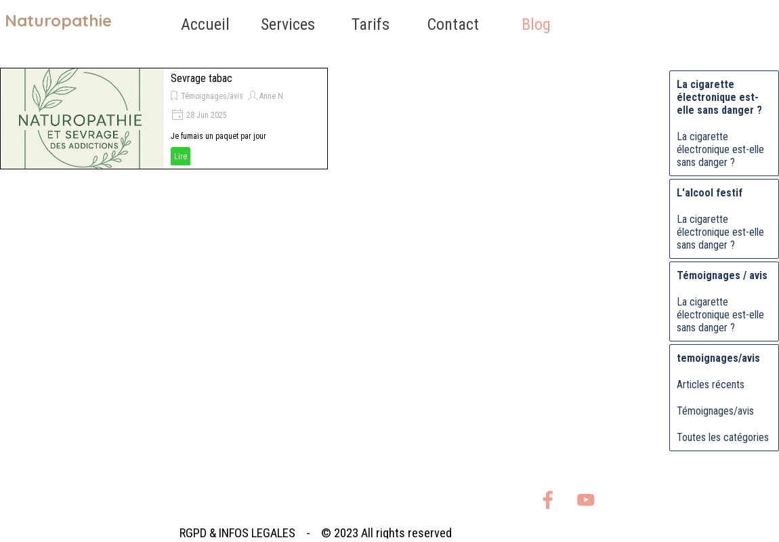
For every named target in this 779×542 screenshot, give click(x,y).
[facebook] (547, 499)
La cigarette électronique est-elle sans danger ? (720, 149)
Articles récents (710, 384)
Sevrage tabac (201, 78)
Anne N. (272, 96)
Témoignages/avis (212, 96)
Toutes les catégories (723, 437)
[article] (164, 118)
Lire (180, 156)
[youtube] (585, 499)
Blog (536, 24)
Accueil (205, 24)
